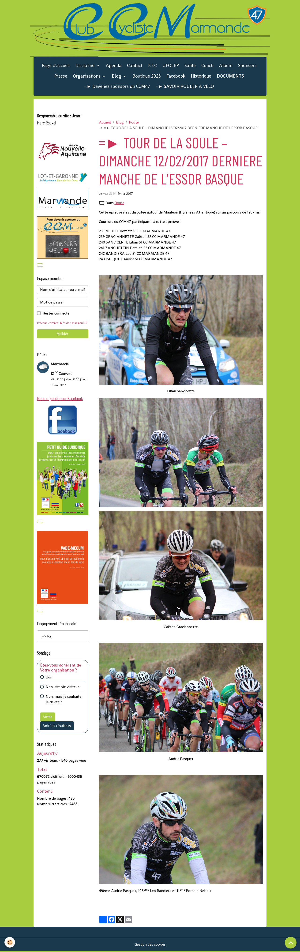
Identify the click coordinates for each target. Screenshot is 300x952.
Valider (62, 340)
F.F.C (152, 66)
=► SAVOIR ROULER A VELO (185, 87)
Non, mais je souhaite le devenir (63, 706)
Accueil (105, 123)
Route (134, 123)
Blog (117, 77)
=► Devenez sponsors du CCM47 (117, 87)
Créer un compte (48, 324)
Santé (190, 66)
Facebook (175, 77)
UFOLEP (170, 66)
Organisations (87, 77)
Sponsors (247, 66)
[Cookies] (10, 942)
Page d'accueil (56, 66)
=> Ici (46, 643)
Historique (201, 77)
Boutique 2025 (146, 77)
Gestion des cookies (150, 945)
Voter (47, 724)
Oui (48, 684)
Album (225, 66)
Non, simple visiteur (62, 694)
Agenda (113, 66)
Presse (60, 77)
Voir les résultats (57, 733)
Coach (207, 66)
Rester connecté (56, 314)
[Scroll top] (290, 942)
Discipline (85, 66)
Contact (134, 66)
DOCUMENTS (230, 77)
